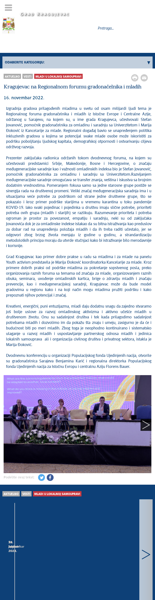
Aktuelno (12, 76)
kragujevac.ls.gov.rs (97, 584)
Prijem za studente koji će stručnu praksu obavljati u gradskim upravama (34, 552)
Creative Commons (90, 579)
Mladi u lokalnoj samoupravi (58, 76)
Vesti (28, 76)
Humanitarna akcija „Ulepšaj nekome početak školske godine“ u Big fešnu (113, 552)
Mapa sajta (76, 572)
